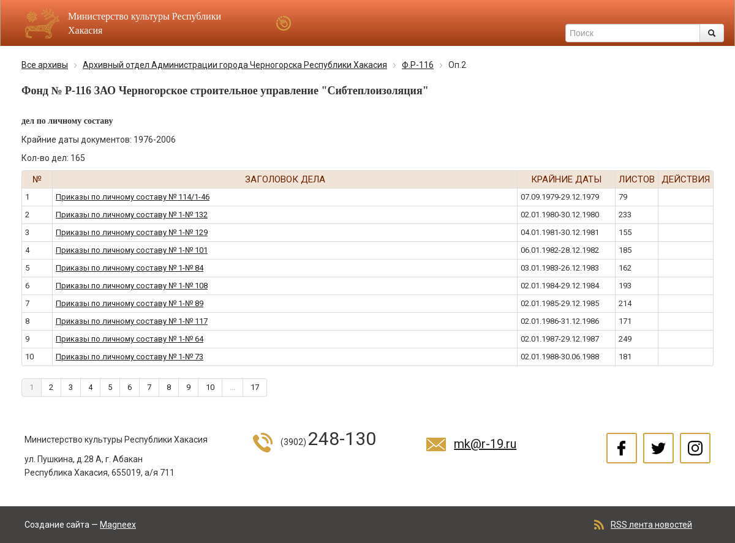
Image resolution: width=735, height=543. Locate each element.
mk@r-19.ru (485, 443)
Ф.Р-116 (418, 65)
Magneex (118, 525)
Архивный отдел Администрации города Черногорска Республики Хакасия (235, 65)
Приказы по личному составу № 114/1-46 (132, 196)
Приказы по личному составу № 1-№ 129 (132, 232)
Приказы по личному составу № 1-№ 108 (132, 285)
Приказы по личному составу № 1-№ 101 (132, 250)
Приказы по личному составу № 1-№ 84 (129, 267)
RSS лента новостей (651, 525)
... (232, 387)
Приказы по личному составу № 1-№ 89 (129, 303)
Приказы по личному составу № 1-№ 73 (129, 356)
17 (255, 387)
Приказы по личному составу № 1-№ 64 (129, 338)
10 (210, 387)
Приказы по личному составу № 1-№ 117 (132, 321)
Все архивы (44, 65)
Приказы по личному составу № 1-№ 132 (132, 214)
